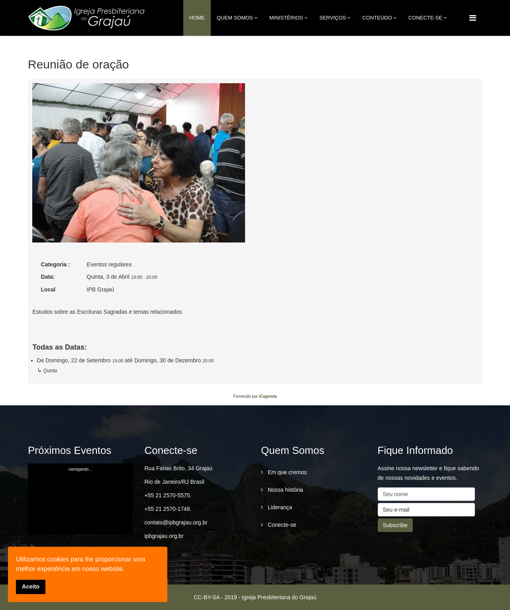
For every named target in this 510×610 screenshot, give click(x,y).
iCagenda (268, 396)
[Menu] (472, 18)
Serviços (333, 18)
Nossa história (284, 490)
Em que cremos (286, 472)
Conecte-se (281, 525)
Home (197, 18)
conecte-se (425, 18)
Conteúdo (377, 18)
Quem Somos (235, 18)
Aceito (30, 586)
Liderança (279, 507)
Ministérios (286, 18)
